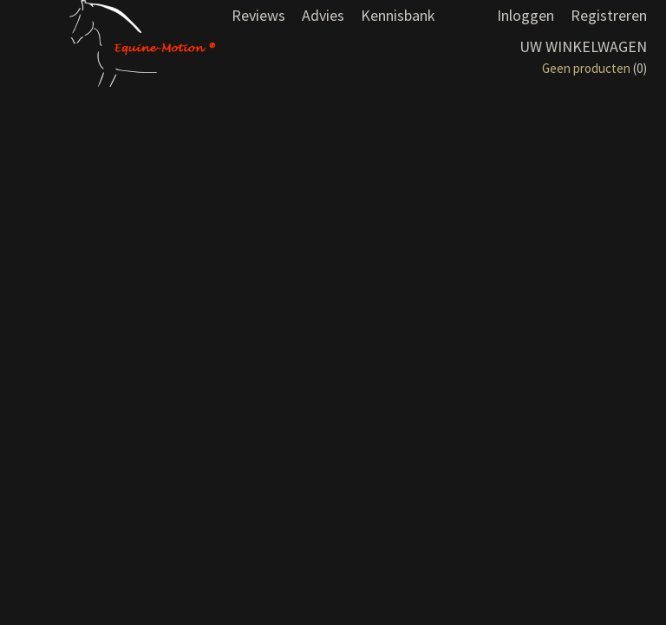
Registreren (609, 15)
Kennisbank (398, 15)
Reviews (258, 15)
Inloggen (525, 15)
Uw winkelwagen (583, 46)
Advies (323, 15)
